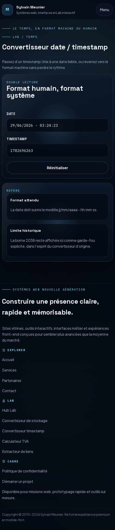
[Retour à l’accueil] (38, 9)
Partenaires (11, 385)
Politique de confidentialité (24, 475)
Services (9, 374)
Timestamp (17, 139)
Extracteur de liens (17, 456)
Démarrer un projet (17, 486)
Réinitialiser (57, 167)
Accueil (8, 364)
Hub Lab (9, 414)
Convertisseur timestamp (23, 435)
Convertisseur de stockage (25, 425)
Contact (9, 395)
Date (11, 114)
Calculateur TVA (15, 445)
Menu (104, 9)
